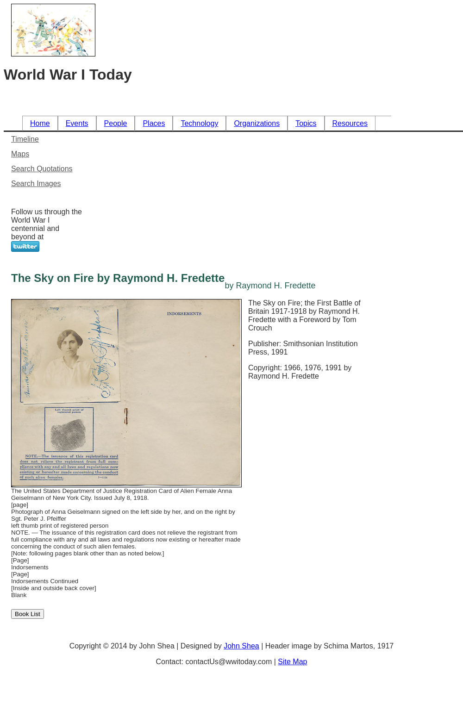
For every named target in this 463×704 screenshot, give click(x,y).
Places (154, 123)
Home (40, 123)
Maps (20, 154)
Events (77, 123)
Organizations (257, 123)
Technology (199, 123)
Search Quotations (42, 169)
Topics (305, 123)
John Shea (241, 646)
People (115, 123)
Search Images (36, 183)
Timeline (25, 139)
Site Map (292, 662)
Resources (350, 123)
